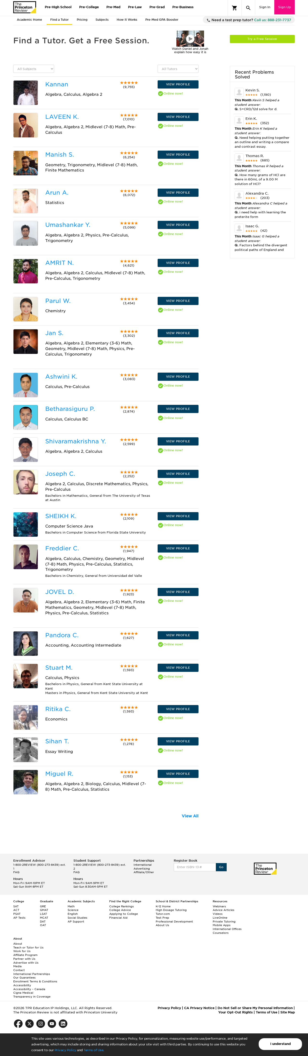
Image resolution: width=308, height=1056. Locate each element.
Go (221, 867)
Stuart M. (58, 667)
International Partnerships (31, 974)
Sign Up (284, 7)
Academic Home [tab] (29, 19)
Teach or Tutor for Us (28, 947)
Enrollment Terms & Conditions (35, 981)
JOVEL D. (59, 591)
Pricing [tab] (82, 19)
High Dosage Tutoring (171, 910)
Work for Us (22, 951)
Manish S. (59, 154)
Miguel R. (59, 773)
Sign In (264, 7)
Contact (19, 970)
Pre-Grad (157, 7)
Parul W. (58, 300)
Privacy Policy (65, 1050)
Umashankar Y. (67, 224)
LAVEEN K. (62, 116)
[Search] (248, 8)
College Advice (120, 910)
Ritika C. (58, 709)
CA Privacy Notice (199, 1008)
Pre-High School (58, 7)
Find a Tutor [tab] (59, 19)
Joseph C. (60, 473)
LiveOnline (220, 917)
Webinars (219, 906)
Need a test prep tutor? (248, 20)
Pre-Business (182, 7)
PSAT (16, 914)
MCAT (44, 917)
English (73, 914)
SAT (16, 906)
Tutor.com (163, 914)
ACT (16, 910)
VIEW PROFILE (178, 84)
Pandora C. (61, 635)
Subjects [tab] (102, 19)
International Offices (227, 929)
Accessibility (22, 985)
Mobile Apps (222, 925)
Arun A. (56, 192)
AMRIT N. (59, 262)
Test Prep (162, 917)
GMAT (44, 910)
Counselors (221, 933)
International (143, 864)
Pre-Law (135, 7)
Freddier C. (62, 548)
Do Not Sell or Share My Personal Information (255, 1008)
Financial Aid (118, 917)
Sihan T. (57, 741)
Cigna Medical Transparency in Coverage (32, 994)
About (17, 943)
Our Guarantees (24, 977)
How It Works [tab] (127, 19)
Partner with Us (24, 959)
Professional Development (174, 921)
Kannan (56, 84)
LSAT (43, 914)
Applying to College (123, 914)
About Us (162, 925)
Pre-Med (113, 7)
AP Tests (19, 917)
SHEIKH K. (60, 516)
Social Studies (77, 917)
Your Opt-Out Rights (235, 1012)
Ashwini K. (61, 376)
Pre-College (89, 7)
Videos (218, 914)
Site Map (287, 1012)
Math (71, 906)
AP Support (76, 921)
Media (17, 966)
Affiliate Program (25, 955)
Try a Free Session (262, 39)
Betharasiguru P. (70, 408)
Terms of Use (93, 1050)
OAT (43, 925)
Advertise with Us (25, 962)
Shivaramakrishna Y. (75, 441)
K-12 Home (163, 906)
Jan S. (54, 333)
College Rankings (121, 906)
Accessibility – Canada (29, 989)
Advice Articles (223, 910)
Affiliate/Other (144, 872)
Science (73, 910)
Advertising (142, 868)
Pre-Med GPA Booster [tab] (161, 19)
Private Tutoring (224, 921)
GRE (43, 906)
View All (190, 816)
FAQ (16, 872)
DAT (42, 921)
